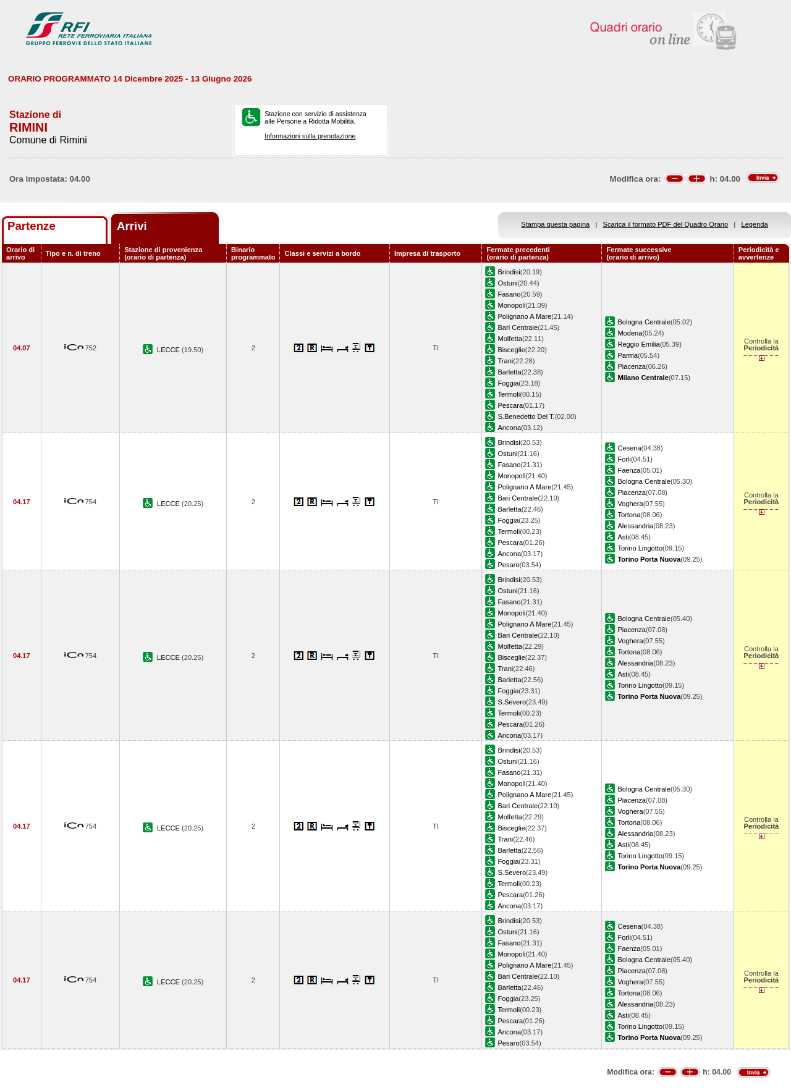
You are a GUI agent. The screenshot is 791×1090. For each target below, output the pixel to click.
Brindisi (508, 272)
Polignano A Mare (524, 316)
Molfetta (509, 338)
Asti (622, 537)
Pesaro (508, 564)
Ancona (509, 427)
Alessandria (635, 526)
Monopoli (511, 305)
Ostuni (507, 283)
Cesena (629, 448)
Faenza (628, 470)
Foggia (507, 383)
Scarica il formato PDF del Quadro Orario (666, 224)
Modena (629, 333)
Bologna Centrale (643, 322)
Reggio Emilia (638, 344)
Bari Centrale (517, 327)
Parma (627, 355)
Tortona (628, 514)
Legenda (755, 224)
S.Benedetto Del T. (525, 416)
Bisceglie (511, 349)
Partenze (31, 225)
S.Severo (511, 702)
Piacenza (631, 366)
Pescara (510, 405)
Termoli (508, 394)
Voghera (630, 503)
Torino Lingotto (639, 548)
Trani (505, 361)
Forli (624, 459)
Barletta (509, 372)
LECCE (169, 349)
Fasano (508, 294)
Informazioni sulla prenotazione (309, 136)
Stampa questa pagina (555, 224)
